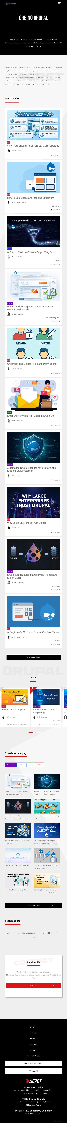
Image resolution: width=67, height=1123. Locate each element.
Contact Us (33, 985)
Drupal (32, 1033)
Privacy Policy (32, 1056)
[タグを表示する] (33, 937)
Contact (32, 1071)
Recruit (32, 1050)
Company (32, 1044)
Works (32, 1039)
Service (32, 1027)
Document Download (32, 1063)
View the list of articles (33, 657)
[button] (27, 732)
